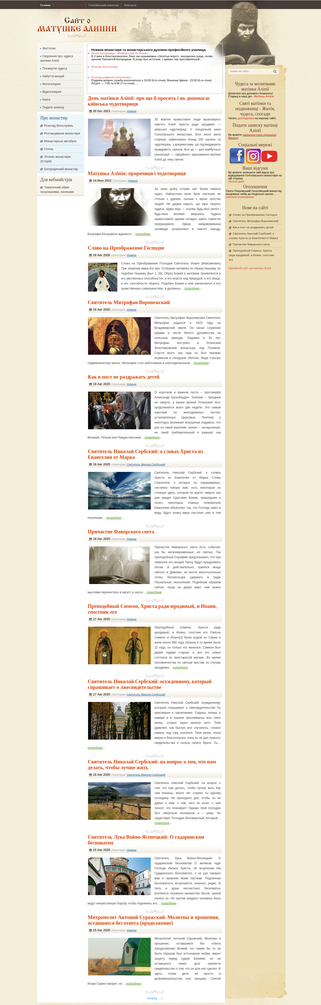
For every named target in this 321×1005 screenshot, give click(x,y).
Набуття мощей (53, 76)
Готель (48, 149)
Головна (45, 5)
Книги (46, 99)
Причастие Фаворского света (121, 531)
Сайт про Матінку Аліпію (77, 27)
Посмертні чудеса (54, 68)
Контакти (130, 5)
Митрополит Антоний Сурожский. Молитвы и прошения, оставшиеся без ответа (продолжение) (153, 920)
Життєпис (49, 48)
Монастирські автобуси (60, 141)
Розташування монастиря (62, 133)
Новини (131, 111)
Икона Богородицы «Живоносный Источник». (120, 53)
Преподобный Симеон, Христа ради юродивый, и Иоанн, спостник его (251, 255)
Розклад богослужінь (104, 66)
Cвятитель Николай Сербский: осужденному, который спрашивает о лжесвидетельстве (149, 684)
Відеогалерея (51, 92)
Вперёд (152, 998)
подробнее (142, 234)
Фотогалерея (51, 84)
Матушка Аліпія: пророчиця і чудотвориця (137, 173)
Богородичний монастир (61, 169)
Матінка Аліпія (264, 96)
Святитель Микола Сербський (146, 464)
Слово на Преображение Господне (126, 248)
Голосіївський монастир (104, 5)
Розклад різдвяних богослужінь (111, 77)
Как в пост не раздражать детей (123, 377)
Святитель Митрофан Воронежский (129, 302)
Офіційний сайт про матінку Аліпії (249, 268)
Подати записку (53, 107)
